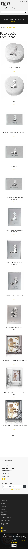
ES (26, 1)
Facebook (4, 527)
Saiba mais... (6, 473)
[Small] (12, 12)
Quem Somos (4, 500)
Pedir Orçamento (7, 465)
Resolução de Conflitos (6, 523)
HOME (5, 17)
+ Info (14, 71)
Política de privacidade (5, 520)
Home (2, 498)
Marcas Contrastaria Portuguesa (7, 518)
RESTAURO (6, 19)
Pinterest (3, 530)
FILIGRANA (16, 17)
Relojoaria (3, 505)
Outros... (3, 531)
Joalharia (3, 501)
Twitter (3, 528)
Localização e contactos (6, 517)
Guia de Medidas (4, 514)
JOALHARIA (10, 17)
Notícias (2, 515)
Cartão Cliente (4, 511)
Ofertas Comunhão (11, 27)
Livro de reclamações (5, 521)
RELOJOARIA (21, 17)
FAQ (2, 512)
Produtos (3, 508)
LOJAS (3, 8)
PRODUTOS (14, 21)
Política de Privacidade (15, 489)
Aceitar (14, 545)
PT (21, 1)
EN (22, 1)
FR (24, 1)
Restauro (3, 509)
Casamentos (3, 506)
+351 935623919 (11, 8)
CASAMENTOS (21, 19)
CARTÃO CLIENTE (13, 19)
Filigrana (3, 503)
